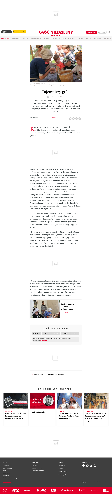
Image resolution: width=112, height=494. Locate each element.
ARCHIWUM (62, 38)
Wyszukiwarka (109, 32)
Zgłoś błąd (7, 482)
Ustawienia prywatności (38, 470)
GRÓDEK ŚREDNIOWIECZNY (40, 374)
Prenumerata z (19, 32)
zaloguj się (102, 32)
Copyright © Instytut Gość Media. (89, 482)
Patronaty (98, 38)
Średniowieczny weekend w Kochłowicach (67, 306)
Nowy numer (5, 38)
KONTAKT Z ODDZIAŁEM (75, 38)
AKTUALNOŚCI (15, 38)
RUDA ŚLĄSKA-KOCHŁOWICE (54, 374)
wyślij (80, 118)
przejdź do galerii (56, 97)
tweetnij (76, 118)
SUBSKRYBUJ (92, 32)
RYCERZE (63, 374)
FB (73, 118)
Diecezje (89, 38)
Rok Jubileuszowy (50, 38)
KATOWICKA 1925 (36, 38)
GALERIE (26, 38)
